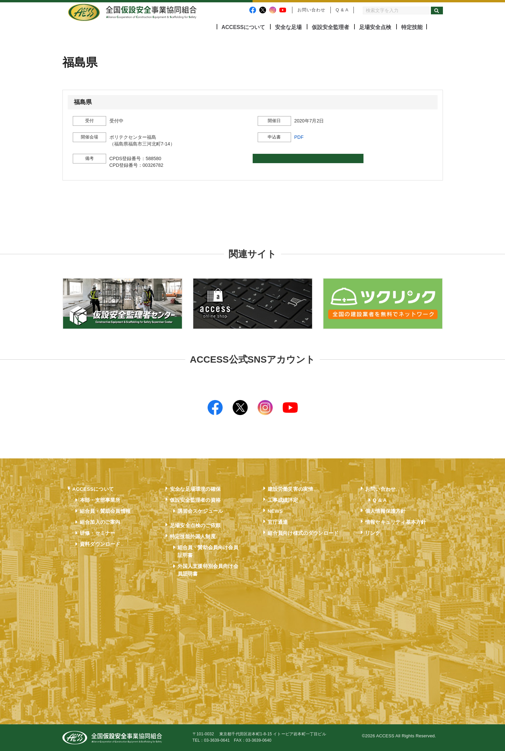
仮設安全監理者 (330, 27)
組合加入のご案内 (100, 522)
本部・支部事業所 (100, 500)
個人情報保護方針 (385, 511)
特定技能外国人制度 (193, 536)
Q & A (342, 9)
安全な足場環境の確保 (195, 489)
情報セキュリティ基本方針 (395, 522)
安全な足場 (288, 27)
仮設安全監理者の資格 (195, 500)
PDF (299, 137)
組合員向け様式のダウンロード (303, 533)
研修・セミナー (97, 533)
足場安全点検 (375, 27)
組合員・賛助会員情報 (105, 511)
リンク (373, 533)
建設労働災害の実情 (290, 489)
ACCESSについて (243, 27)
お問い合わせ (311, 9)
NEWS (275, 511)
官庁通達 (278, 522)
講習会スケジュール (200, 511)
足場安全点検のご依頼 (195, 525)
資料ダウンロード (100, 544)
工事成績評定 (283, 500)
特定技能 (412, 27)
